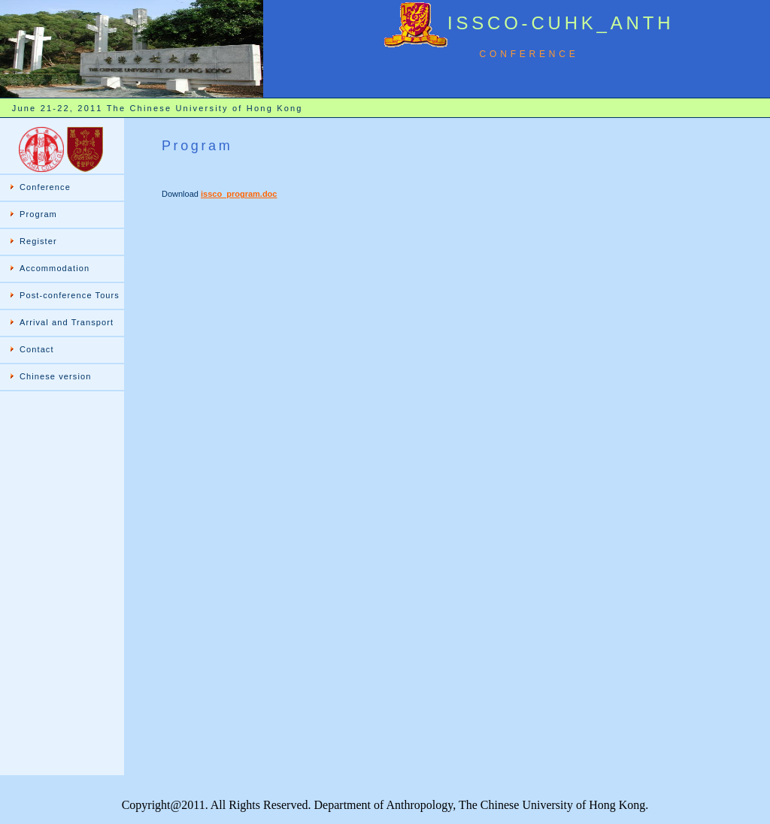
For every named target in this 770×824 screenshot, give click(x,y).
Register (38, 241)
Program (38, 214)
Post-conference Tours (70, 295)
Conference (45, 187)
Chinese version (55, 376)
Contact (37, 349)
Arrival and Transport (67, 322)
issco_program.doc (239, 193)
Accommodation (54, 268)
